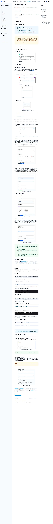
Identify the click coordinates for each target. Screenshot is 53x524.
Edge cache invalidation (44, 15)
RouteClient (21, 388)
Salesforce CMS (3, 18)
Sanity (2, 11)
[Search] (44, 1)
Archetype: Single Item (44, 11)
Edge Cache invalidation (23, 261)
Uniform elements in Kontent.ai (33, 398)
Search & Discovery (4, 33)
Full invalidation (44, 17)
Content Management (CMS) (5, 5)
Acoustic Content (4, 20)
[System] (49, 1)
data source (32, 70)
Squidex (3, 19)
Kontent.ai (16, 7)
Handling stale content (44, 21)
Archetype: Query (44, 10)
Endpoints (43, 16)
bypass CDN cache (20, 360)
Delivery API (19, 358)
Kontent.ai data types (43, 9)
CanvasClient (16, 388)
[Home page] (3, 1)
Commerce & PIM (3, 28)
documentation (34, 331)
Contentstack (3, 13)
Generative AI (3, 35)
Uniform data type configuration (46, 22)
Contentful (3, 12)
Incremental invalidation (45, 18)
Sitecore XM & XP (4, 10)
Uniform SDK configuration (45, 23)
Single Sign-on (3, 38)
